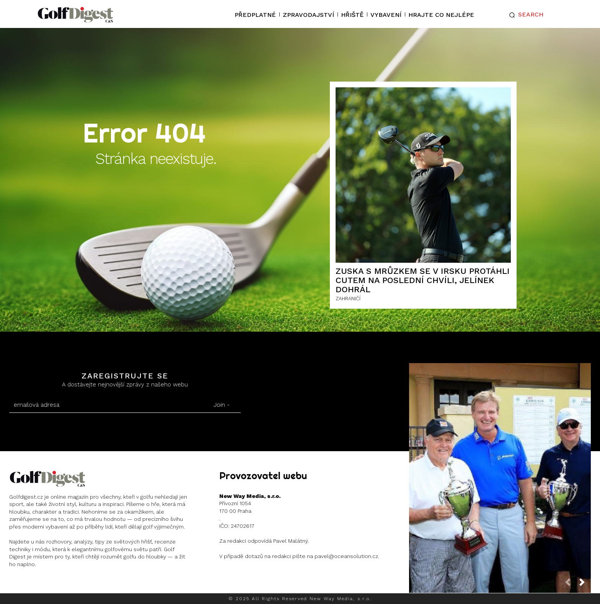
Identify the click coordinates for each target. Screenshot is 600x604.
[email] (105, 405)
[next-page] (585, 584)
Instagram (39, 584)
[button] (524, 15)
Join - (222, 404)
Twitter (83, 584)
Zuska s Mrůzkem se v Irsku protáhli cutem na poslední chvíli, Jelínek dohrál (423, 280)
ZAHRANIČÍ (348, 298)
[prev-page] (571, 584)
